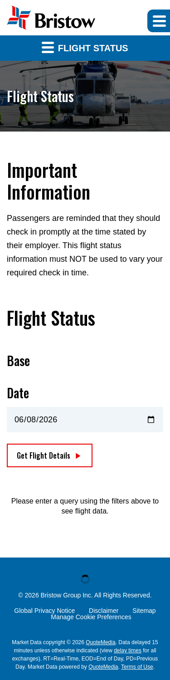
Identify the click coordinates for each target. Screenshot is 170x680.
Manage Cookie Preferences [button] (91, 617)
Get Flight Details (43, 455)
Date (18, 393)
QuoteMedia (100, 642)
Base (18, 360)
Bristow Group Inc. (67, 595)
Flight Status (85, 47)
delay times (127, 650)
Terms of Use (137, 667)
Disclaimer (103, 610)
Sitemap (143, 610)
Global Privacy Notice (44, 610)
